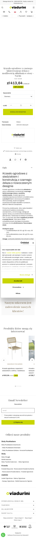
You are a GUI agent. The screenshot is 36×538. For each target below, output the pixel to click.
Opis (4, 167)
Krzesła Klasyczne (7, 469)
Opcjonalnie (7, 93)
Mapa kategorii (19, 518)
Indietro (5, 16)
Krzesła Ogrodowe (27, 472)
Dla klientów (17, 509)
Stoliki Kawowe (6, 459)
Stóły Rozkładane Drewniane (11, 447)
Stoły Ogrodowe (24, 462)
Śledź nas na (17, 513)
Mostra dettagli (25, 275)
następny (29, 16)
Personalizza (18, 287)
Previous (4, 360)
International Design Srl (17, 501)
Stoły (3, 454)
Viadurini (17, 505)
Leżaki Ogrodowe (7, 478)
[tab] (18, 167)
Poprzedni (22, 16)
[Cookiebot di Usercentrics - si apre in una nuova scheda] (21, 243)
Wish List (18, 148)
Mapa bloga (28, 518)
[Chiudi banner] (33, 243)
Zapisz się (18, 422)
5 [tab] (22, 387)
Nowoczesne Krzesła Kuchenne (24, 469)
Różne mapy (17, 520)
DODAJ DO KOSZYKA (18, 112)
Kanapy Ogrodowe (8, 481)
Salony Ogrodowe (19, 478)
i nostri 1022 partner (13, 252)
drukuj (17, 154)
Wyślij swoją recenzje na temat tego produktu (17, 151)
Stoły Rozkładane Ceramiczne (10, 445)
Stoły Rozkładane (8, 441)
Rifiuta (18, 293)
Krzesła (4, 466)
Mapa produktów (8, 518)
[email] (18, 410)
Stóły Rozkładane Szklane (10, 450)
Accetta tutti (18, 281)
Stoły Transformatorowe (9, 462)
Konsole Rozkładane (26, 450)
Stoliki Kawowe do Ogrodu (23, 481)
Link (18, 417)
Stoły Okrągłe (5, 457)
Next (32, 360)
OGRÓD (4, 475)
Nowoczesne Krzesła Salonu (11, 472)
